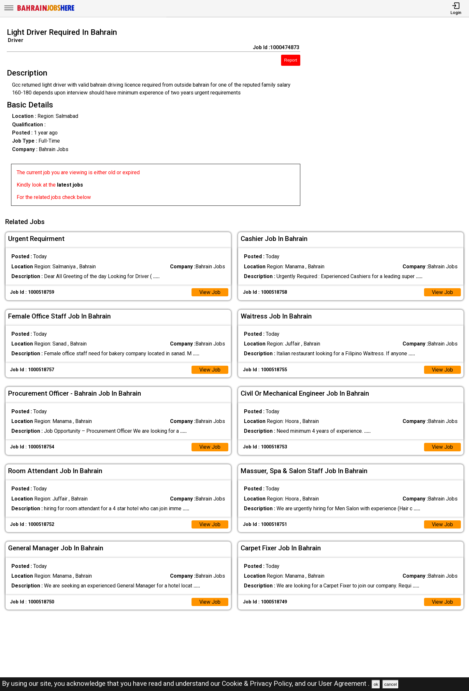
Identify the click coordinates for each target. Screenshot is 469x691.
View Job (209, 291)
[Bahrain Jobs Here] (46, 10)
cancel (390, 684)
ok (376, 684)
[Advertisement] (390, 118)
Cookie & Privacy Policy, (258, 683)
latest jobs (70, 185)
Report (290, 60)
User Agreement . (344, 683)
